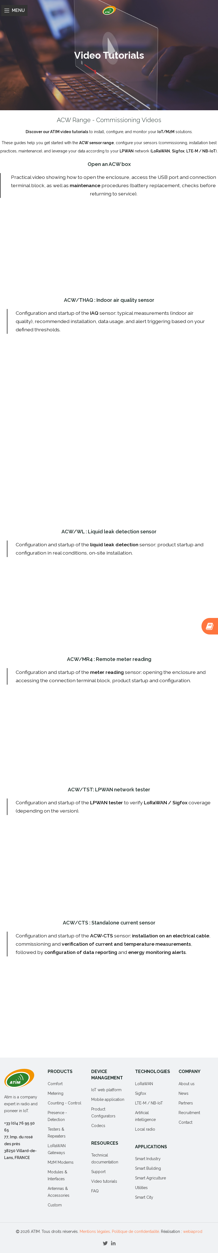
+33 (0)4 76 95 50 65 (19, 1126)
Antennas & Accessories (58, 1192)
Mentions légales (95, 1231)
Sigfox (140, 1093)
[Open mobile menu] (14, 10)
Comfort (55, 1084)
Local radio (145, 1129)
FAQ (95, 1191)
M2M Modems (61, 1162)
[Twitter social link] (105, 1243)
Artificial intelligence (145, 1116)
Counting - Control (64, 1103)
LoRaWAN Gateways (57, 1149)
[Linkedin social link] (113, 1243)
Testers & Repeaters (57, 1132)
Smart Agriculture (150, 1178)
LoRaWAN (144, 1084)
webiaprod (192, 1231)
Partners (186, 1103)
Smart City (144, 1197)
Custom (55, 1205)
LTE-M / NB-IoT (149, 1103)
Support (98, 1171)
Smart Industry (148, 1159)
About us (187, 1084)
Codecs (98, 1125)
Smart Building (148, 1168)
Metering (55, 1093)
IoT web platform (106, 1090)
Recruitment (189, 1113)
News (184, 1093)
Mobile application (107, 1099)
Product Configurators (103, 1112)
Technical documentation (104, 1158)
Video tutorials (104, 1181)
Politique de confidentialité (135, 1231)
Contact (185, 1122)
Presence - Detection (57, 1116)
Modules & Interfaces (57, 1175)
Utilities (141, 1187)
